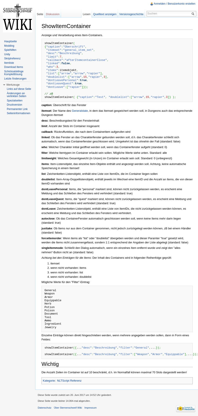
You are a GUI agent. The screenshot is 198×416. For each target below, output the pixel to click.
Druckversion (14, 104)
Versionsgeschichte (131, 14)
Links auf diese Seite (19, 88)
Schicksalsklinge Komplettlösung (13, 73)
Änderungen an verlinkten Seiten (16, 95)
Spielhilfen (10, 49)
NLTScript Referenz (69, 380)
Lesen (86, 14)
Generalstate (80, 110)
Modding (9, 45)
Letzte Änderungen (15, 78)
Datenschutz (44, 407)
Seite (40, 14)
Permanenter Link (17, 109)
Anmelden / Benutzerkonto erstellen (174, 3)
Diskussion (52, 14)
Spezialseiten (14, 100)
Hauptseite (10, 41)
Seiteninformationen (18, 113)
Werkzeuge (13, 84)
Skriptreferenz (12, 58)
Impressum (91, 407)
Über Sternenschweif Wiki (68, 407)
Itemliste (9, 62)
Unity (7, 54)
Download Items (13, 67)
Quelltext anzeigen (105, 14)
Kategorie (49, 380)
